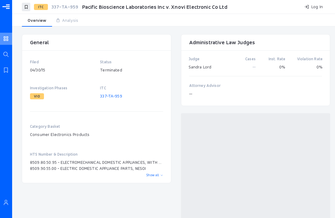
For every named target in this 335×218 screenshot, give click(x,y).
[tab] (37, 20)
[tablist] (173, 20)
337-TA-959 (111, 96)
